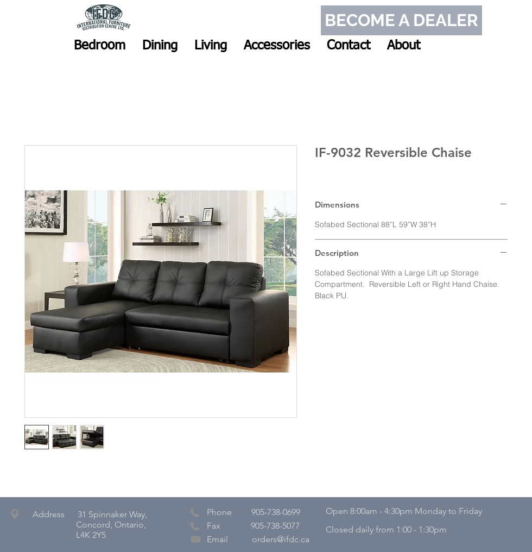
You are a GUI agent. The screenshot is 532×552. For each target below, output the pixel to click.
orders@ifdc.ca (280, 539)
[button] (100, 45)
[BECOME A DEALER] (401, 20)
